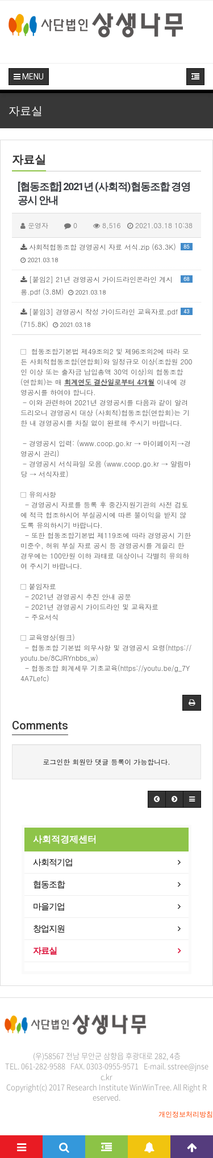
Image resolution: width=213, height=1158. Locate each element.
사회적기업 (53, 862)
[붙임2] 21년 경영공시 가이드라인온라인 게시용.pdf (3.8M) (106, 285)
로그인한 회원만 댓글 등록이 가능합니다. (106, 761)
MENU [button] (29, 76)
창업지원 (49, 928)
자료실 (45, 950)
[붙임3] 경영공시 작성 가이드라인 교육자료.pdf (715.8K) (106, 318)
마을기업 (49, 906)
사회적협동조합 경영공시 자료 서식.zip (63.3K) (106, 253)
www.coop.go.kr (106, 443)
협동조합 (49, 884)
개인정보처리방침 (185, 1114)
